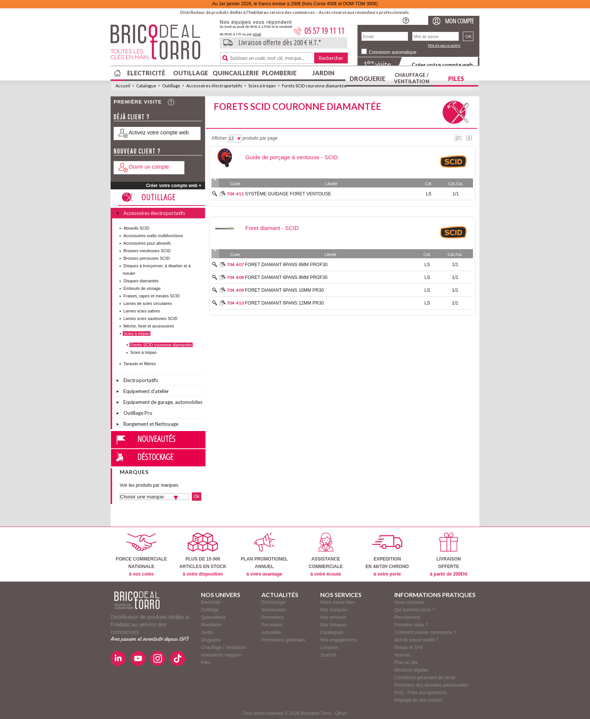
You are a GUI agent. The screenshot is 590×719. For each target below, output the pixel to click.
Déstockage (155, 456)
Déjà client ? (132, 116)
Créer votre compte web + (173, 185)
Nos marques (333, 609)
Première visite (138, 102)
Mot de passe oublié (444, 45)
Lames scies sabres (141, 311)
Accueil (123, 85)
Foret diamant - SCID (272, 228)
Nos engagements (338, 640)
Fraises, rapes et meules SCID (151, 296)
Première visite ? (411, 625)
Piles (456, 78)
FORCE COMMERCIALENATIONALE (141, 555)
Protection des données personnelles (431, 685)
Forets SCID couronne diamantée (314, 85)
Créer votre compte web (442, 64)
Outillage (190, 72)
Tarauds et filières (139, 363)
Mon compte (459, 21)
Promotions (273, 617)
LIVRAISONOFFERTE (448, 555)
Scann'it (328, 655)
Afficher (219, 138)
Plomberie (279, 72)
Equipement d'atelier (146, 391)
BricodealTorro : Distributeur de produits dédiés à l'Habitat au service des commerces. (162, 44)
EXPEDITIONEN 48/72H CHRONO (387, 555)
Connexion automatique (393, 52)
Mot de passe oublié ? (416, 640)
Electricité (146, 72)
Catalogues (331, 632)
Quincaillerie (235, 72)
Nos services (333, 617)
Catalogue (146, 85)
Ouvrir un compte (149, 167)
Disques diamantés (141, 281)
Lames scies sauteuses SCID (150, 318)
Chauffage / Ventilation (411, 78)
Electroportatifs (140, 380)
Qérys (341, 713)
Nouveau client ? (137, 151)
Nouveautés (156, 438)
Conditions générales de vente (424, 677)
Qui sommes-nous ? (414, 609)
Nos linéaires (333, 625)
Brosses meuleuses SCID (146, 250)
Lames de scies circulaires (147, 303)
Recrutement (407, 617)
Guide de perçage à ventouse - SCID (291, 157)
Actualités (271, 632)
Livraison (329, 647)
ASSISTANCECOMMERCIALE (326, 555)
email (257, 34)
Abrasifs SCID (136, 228)
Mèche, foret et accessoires (148, 326)
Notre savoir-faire (337, 602)
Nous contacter (409, 602)
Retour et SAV (408, 647)
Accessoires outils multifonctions (153, 235)
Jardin (323, 72)
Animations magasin (221, 655)
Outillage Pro (137, 413)
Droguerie (367, 78)
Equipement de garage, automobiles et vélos (162, 403)
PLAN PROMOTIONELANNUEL (264, 555)
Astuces (402, 655)
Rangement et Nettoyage (150, 424)
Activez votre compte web (159, 132)
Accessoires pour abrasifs (147, 243)
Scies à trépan (262, 85)
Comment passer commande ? (425, 632)
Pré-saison (272, 625)
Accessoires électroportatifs (214, 85)
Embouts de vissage (142, 288)
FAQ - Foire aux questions (420, 692)
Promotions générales (284, 640)
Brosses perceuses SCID (146, 258)
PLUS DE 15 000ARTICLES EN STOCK (202, 555)
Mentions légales (411, 670)
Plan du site (406, 662)
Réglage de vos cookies (418, 700)
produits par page (259, 138)
